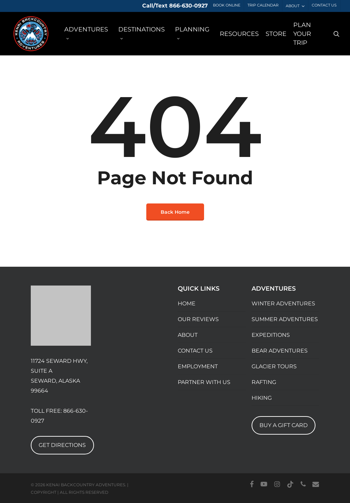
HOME (187, 303)
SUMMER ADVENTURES (285, 319)
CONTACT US (195, 350)
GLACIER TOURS (274, 366)
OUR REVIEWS (198, 319)
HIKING (262, 398)
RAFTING (264, 382)
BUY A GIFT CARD (283, 425)
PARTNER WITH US (204, 382)
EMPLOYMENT (198, 366)
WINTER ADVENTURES (283, 303)
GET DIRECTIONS (62, 445)
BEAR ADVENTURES (280, 350)
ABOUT (188, 335)
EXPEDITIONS (271, 335)
